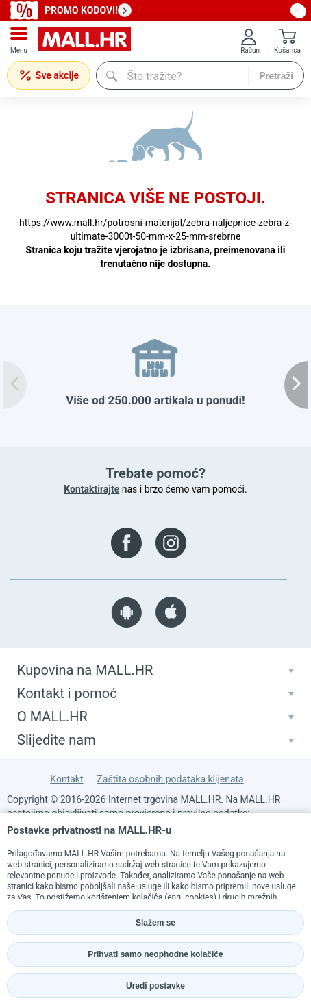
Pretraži (276, 76)
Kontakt (66, 778)
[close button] (297, 10)
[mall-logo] (84, 40)
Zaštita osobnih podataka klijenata (170, 778)
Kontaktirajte (91, 489)
